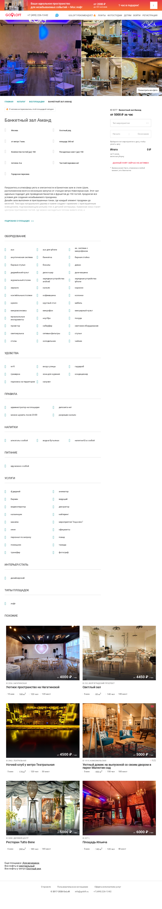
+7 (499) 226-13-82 (37, 15)
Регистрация (149, 15)
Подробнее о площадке (17, 220)
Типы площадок (17, 590)
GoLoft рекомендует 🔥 (82, 15)
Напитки (11, 427)
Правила (11, 393)
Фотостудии (114, 15)
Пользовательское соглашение (72, 887)
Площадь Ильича (95, 842)
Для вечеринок (30, 862)
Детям (127, 15)
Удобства (12, 353)
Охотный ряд (33, 868)
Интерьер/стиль (16, 564)
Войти (136, 15)
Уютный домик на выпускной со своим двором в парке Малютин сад (117, 766)
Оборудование (15, 236)
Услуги (10, 478)
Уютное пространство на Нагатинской (32, 687)
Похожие (11, 615)
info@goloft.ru (82, 891)
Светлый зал (92, 687)
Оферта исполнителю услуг (108, 887)
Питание (11, 452)
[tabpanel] (43, 653)
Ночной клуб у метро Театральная (30, 764)
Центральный (26, 865)
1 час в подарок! (128, 5)
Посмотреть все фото (147, 90)
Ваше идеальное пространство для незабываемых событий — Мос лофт (56, 5)
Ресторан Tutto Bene (20, 842)
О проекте (46, 887)
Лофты (102, 15)
